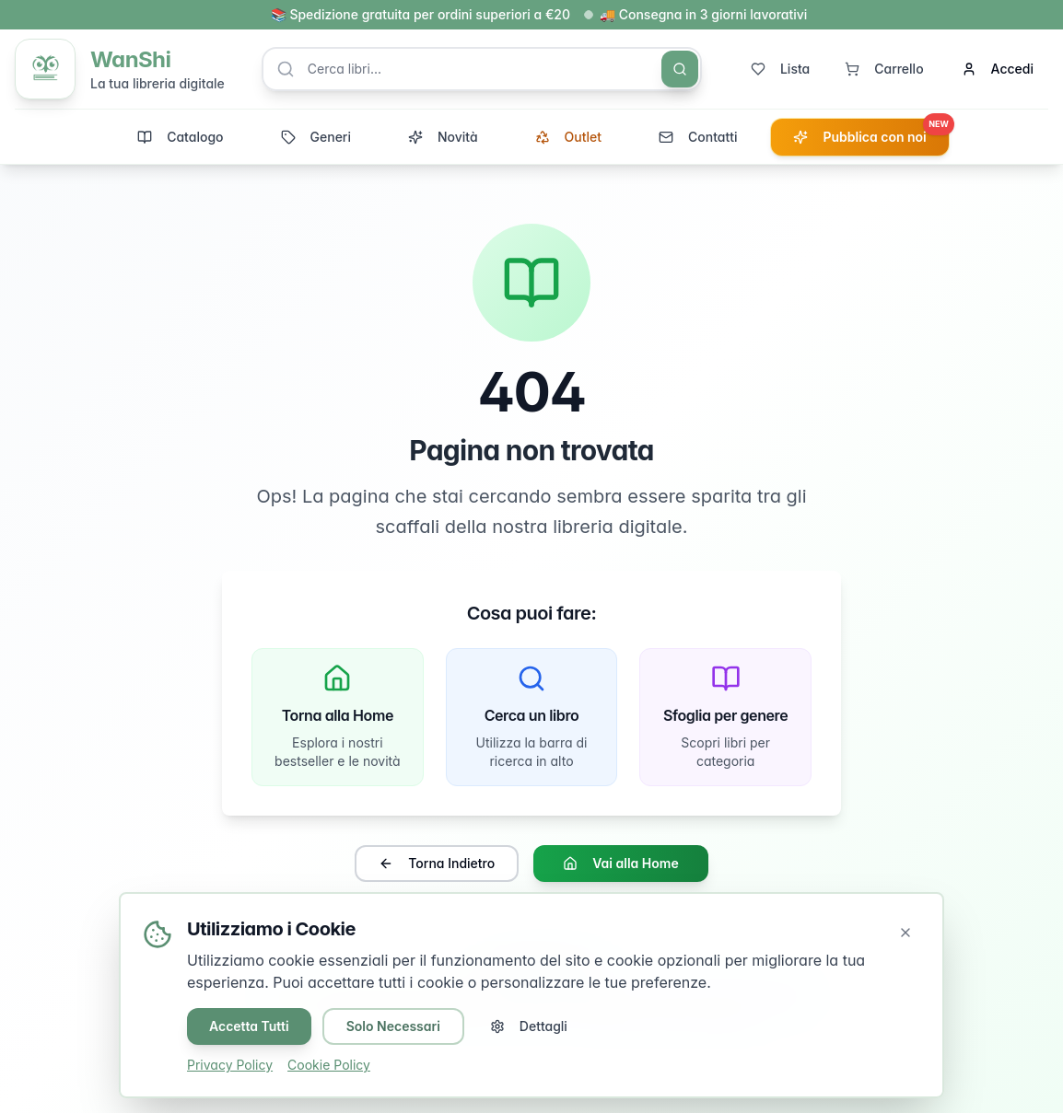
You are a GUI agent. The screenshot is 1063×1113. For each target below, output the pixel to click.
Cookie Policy (328, 1064)
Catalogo (180, 137)
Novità (443, 137)
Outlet (568, 137)
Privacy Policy (230, 1064)
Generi (316, 137)
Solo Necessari (393, 1026)
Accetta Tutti (249, 1026)
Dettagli (528, 1026)
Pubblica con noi (870, 132)
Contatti (698, 137)
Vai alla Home (620, 864)
